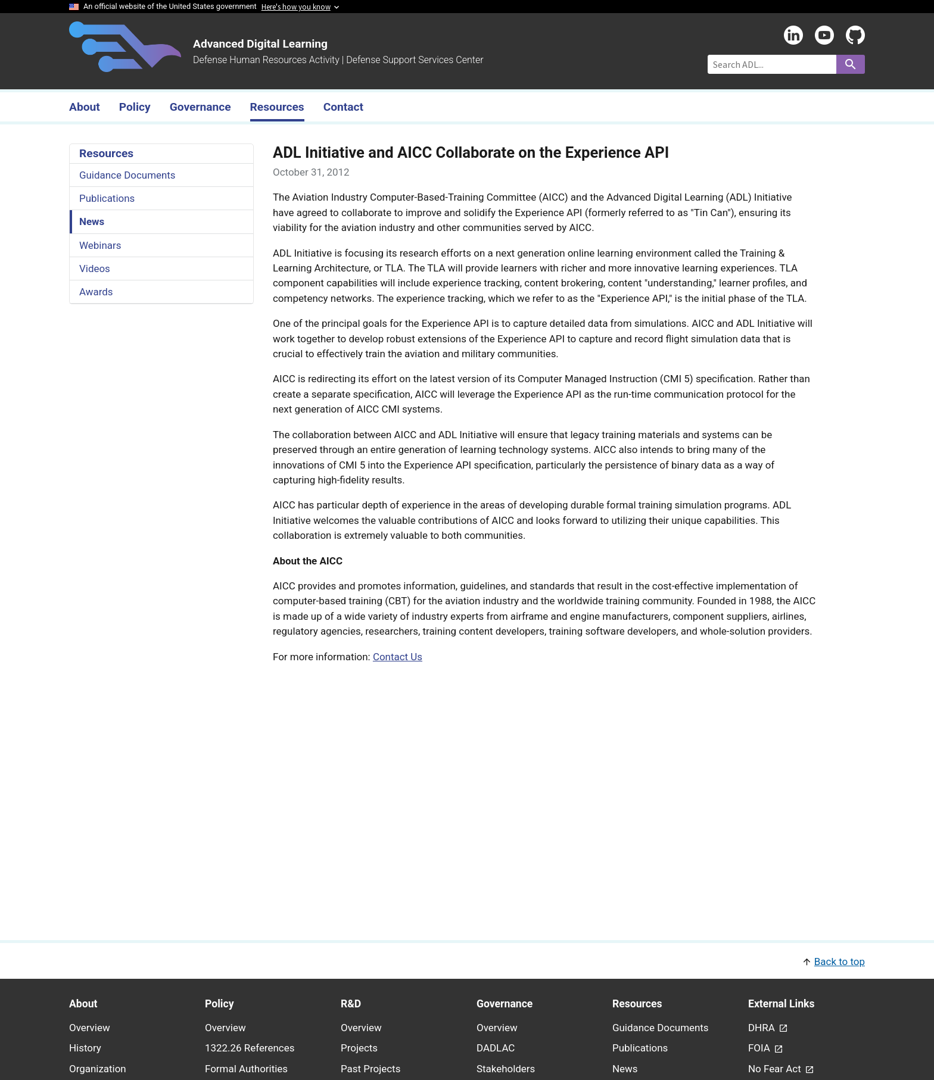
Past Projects (370, 1069)
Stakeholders (506, 1069)
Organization (97, 1069)
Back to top (839, 961)
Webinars (100, 245)
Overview (89, 1028)
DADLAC (496, 1048)
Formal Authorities (246, 1069)
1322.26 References (249, 1048)
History (85, 1048)
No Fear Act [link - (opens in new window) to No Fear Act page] (776, 1069)
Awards (96, 292)
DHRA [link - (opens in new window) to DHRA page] (762, 1028)
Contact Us (397, 657)
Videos (94, 268)
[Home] (125, 65)
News (91, 221)
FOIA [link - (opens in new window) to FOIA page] (760, 1048)
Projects (359, 1048)
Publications (107, 198)
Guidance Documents (127, 175)
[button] (467, 960)
